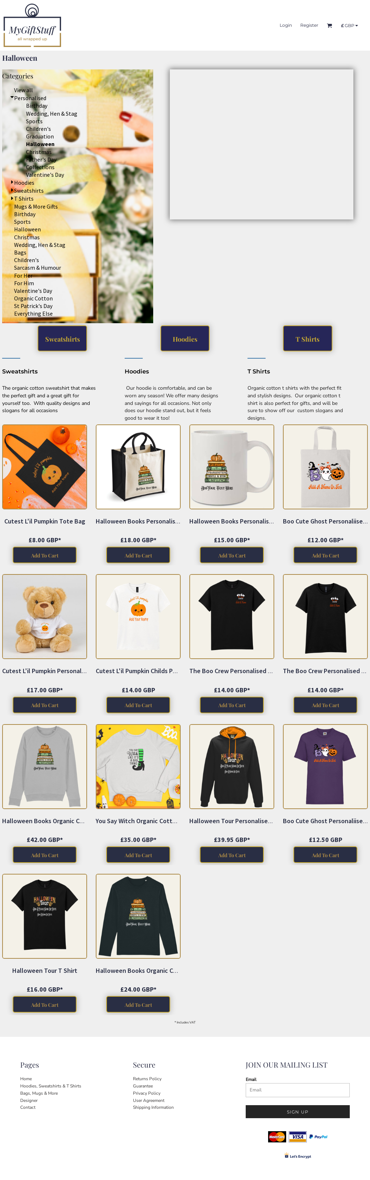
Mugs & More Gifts (36, 206)
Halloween (27, 229)
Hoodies (24, 182)
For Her (23, 275)
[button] (252, 144)
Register (309, 25)
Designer (29, 1100)
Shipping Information (153, 1107)
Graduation (40, 136)
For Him (24, 283)
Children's (38, 128)
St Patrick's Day (33, 305)
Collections (40, 167)
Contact (27, 1107)
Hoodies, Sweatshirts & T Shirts (50, 1086)
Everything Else (33, 313)
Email (251, 1079)
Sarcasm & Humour (37, 267)
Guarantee (143, 1086)
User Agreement (148, 1100)
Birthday (36, 105)
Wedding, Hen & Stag (51, 113)
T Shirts (24, 198)
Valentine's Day (45, 174)
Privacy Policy (146, 1093)
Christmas (39, 151)
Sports (34, 121)
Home (26, 1079)
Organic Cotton (33, 298)
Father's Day (41, 159)
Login (286, 25)
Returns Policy (147, 1079)
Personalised (30, 98)
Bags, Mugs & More (39, 1093)
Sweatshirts (29, 190)
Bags (20, 252)
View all (23, 90)
